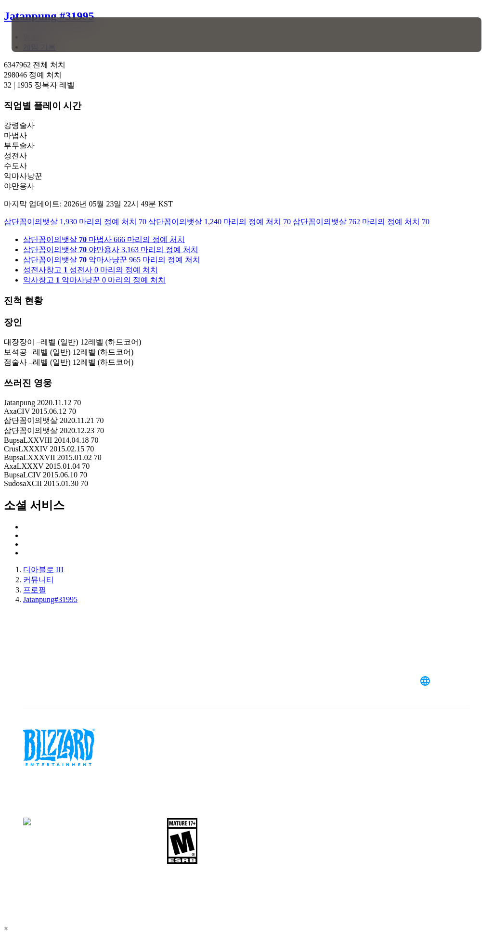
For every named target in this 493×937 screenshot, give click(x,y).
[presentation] (40, 34)
